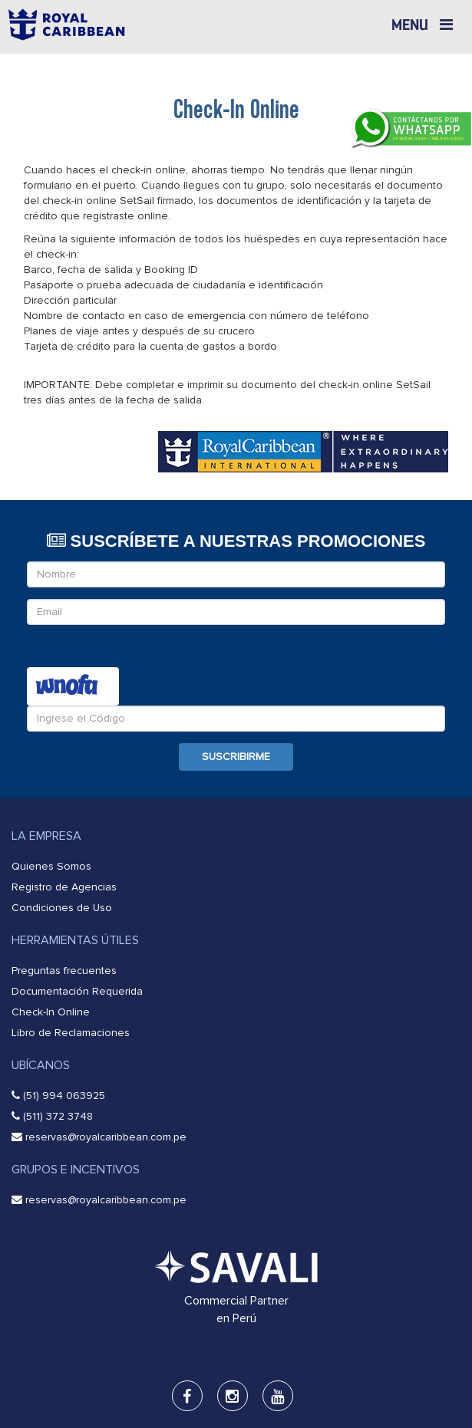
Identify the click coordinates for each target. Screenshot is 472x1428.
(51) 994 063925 (64, 1095)
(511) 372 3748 (58, 1116)
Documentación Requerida (77, 991)
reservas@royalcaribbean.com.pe (105, 1136)
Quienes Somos (51, 866)
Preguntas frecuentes (64, 970)
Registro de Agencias (64, 886)
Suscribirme (236, 756)
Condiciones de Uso (62, 907)
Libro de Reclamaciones (71, 1032)
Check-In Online (51, 1011)
